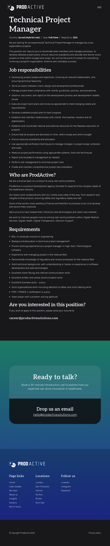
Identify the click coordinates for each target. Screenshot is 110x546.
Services (13, 490)
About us (13, 494)
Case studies (15, 486)
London (39, 482)
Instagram (66, 486)
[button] (99, 7)
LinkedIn (65, 482)
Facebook (65, 490)
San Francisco (42, 486)
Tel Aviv (39, 494)
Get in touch (15, 506)
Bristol (39, 498)
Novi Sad (40, 502)
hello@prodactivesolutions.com (55, 414)
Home (12, 482)
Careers (13, 502)
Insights (13, 498)
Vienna (39, 490)
